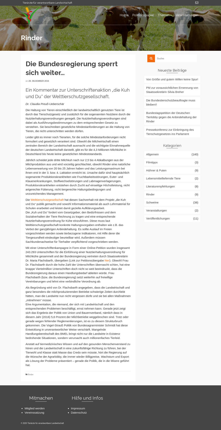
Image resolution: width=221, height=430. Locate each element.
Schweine (152, 202)
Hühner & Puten (156, 170)
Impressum (78, 408)
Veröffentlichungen (158, 218)
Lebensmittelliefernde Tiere (163, 178)
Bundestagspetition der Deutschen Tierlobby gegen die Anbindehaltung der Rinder (171, 117)
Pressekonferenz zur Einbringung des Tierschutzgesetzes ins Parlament (170, 132)
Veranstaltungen (156, 210)
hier (107, 260)
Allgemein (152, 154)
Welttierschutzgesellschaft (47, 199)
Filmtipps (152, 162)
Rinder (30, 375)
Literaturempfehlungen (160, 186)
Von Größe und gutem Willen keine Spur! (172, 79)
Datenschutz (79, 412)
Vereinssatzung (34, 412)
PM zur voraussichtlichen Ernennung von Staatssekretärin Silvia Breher (172, 90)
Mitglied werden (35, 408)
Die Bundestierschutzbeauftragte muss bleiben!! (170, 102)
